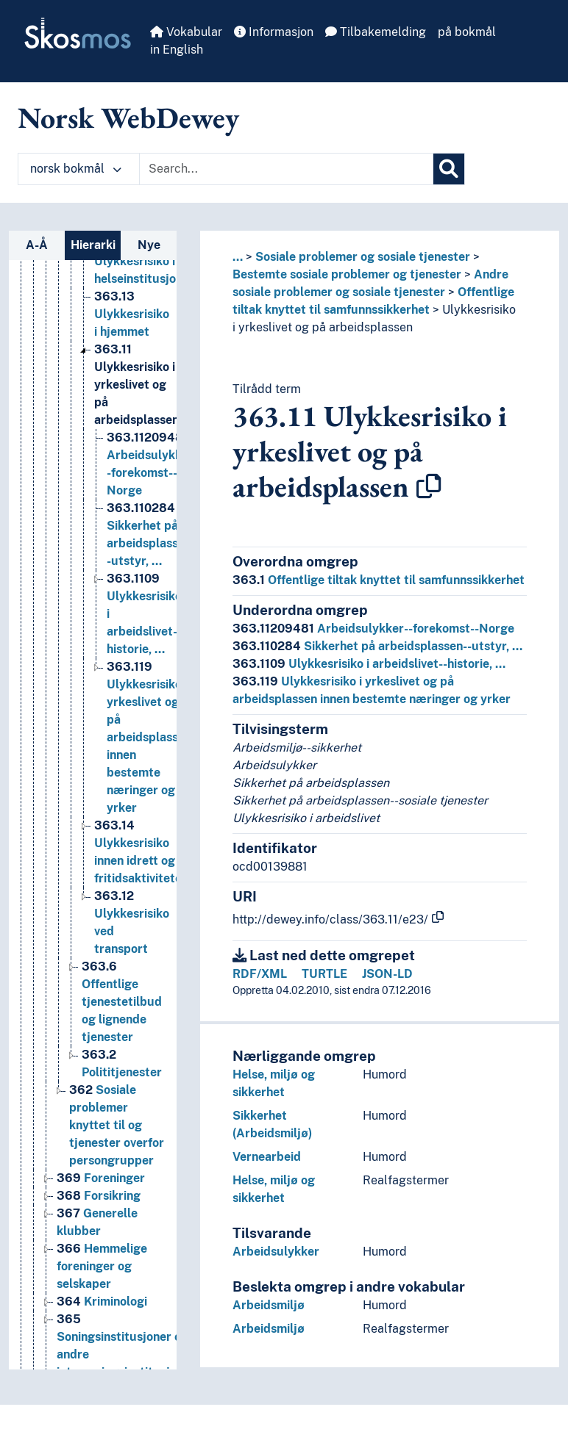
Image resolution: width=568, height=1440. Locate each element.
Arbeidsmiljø (268, 1305)
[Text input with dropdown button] (286, 169)
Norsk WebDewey (128, 117)
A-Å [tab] (37, 245)
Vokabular (186, 32)
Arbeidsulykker (275, 1252)
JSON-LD (387, 974)
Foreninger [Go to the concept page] (101, 1200)
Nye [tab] (149, 245)
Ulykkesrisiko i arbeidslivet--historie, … (368, 664)
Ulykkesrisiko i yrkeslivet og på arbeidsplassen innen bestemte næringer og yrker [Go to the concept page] (149, 759)
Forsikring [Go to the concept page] (99, 1218)
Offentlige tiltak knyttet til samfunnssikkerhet (378, 580)
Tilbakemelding (375, 32)
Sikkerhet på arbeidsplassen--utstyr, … (377, 646)
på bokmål (467, 32)
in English (176, 50)
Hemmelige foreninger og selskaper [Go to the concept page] (102, 1288)
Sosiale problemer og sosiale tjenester (362, 257)
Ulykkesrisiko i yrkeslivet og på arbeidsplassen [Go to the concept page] (136, 406)
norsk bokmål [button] (75, 169)
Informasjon (273, 32)
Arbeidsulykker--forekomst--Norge (373, 629)
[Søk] (449, 169)
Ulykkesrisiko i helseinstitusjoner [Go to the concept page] (144, 283)
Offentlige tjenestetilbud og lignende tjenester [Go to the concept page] (122, 1024)
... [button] (237, 257)
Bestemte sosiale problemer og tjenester (346, 274)
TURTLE (324, 974)
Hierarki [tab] (93, 245)
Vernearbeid (266, 1157)
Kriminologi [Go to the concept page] (102, 1324)
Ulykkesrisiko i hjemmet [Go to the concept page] (131, 336)
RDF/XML (259, 974)
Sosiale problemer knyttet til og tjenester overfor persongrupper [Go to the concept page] (116, 1147)
